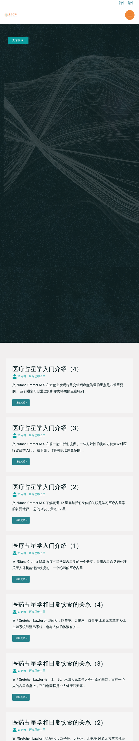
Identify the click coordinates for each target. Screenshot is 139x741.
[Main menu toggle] (130, 15)
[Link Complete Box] (69, 385)
